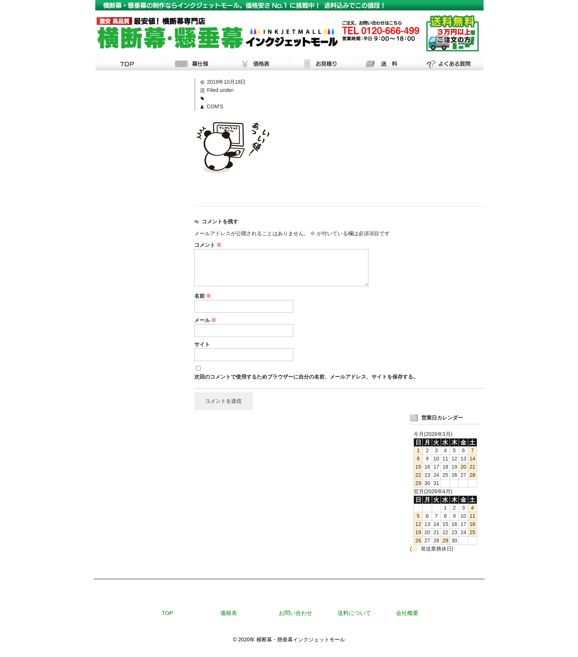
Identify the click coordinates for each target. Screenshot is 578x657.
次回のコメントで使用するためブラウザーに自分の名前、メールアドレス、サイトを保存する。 (306, 377)
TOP (167, 613)
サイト (202, 344)
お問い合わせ (295, 613)
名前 (202, 296)
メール (205, 320)
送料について (354, 613)
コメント (208, 245)
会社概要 (407, 613)
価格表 (228, 613)
